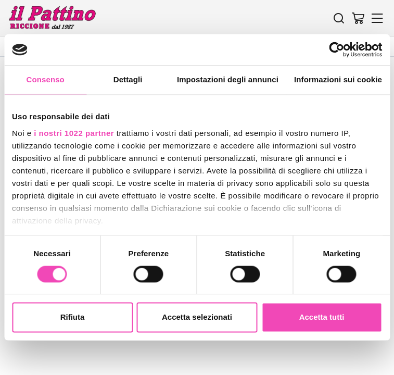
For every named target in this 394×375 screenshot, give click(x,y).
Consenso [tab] (46, 79)
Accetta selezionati (197, 317)
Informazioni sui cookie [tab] (338, 79)
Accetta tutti (322, 317)
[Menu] (377, 17)
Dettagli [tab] (128, 79)
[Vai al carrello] (358, 17)
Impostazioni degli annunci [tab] (227, 79)
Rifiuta (72, 317)
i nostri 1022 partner (74, 133)
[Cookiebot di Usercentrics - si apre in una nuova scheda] (336, 49)
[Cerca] (339, 17)
